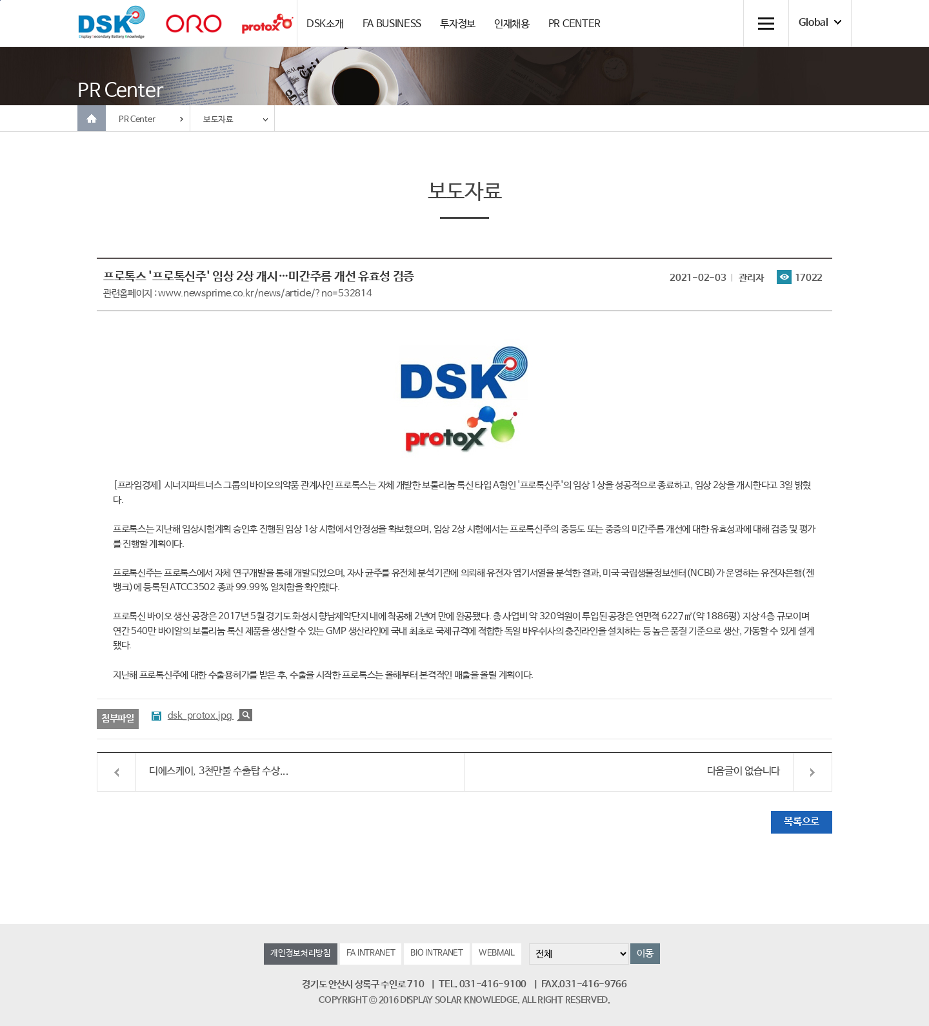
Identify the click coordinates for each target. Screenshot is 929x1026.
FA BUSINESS (392, 24)
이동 (645, 953)
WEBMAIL (497, 953)
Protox (268, 23)
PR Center (137, 120)
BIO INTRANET (436, 953)
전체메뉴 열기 (765, 23)
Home (91, 118)
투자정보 (457, 24)
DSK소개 (325, 24)
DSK (111, 23)
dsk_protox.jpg (201, 715)
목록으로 (801, 822)
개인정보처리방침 (300, 953)
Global (813, 23)
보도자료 (218, 120)
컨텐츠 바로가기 (0, 0)
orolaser (194, 23)
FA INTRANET (370, 953)
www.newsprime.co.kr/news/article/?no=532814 (265, 293)
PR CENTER (574, 24)
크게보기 (244, 715)
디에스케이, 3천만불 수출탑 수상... (219, 771)
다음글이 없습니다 (743, 771)
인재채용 (512, 24)
